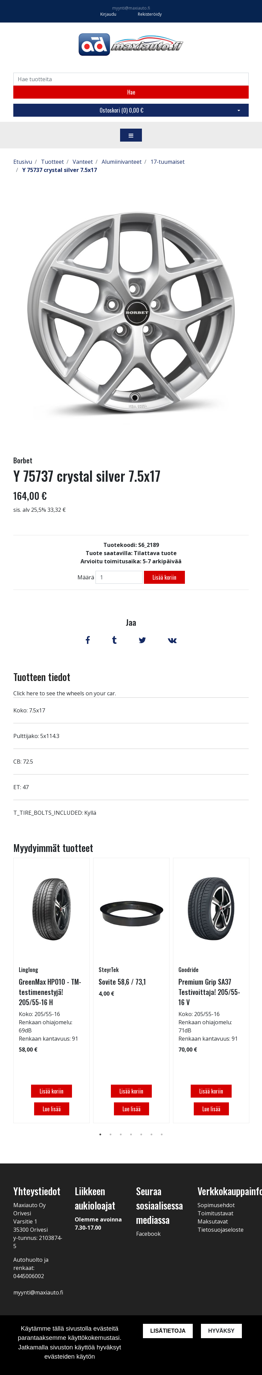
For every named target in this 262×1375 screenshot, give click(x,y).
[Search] (131, 79)
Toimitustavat (215, 1213)
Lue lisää (52, 1109)
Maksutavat (213, 1221)
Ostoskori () (121, 110)
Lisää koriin (164, 577)
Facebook (148, 1234)
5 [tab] (141, 1134)
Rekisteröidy (150, 14)
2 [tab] (110, 1134)
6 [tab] (151, 1134)
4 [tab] (131, 1134)
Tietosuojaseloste (221, 1229)
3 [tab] (120, 1134)
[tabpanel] (51, 990)
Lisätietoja (168, 1331)
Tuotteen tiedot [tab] (41, 677)
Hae (131, 92)
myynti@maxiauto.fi (131, 8)
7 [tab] (161, 1134)
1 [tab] (100, 1134)
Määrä (85, 577)
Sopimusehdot (216, 1205)
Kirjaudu (108, 14)
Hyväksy (221, 1331)
